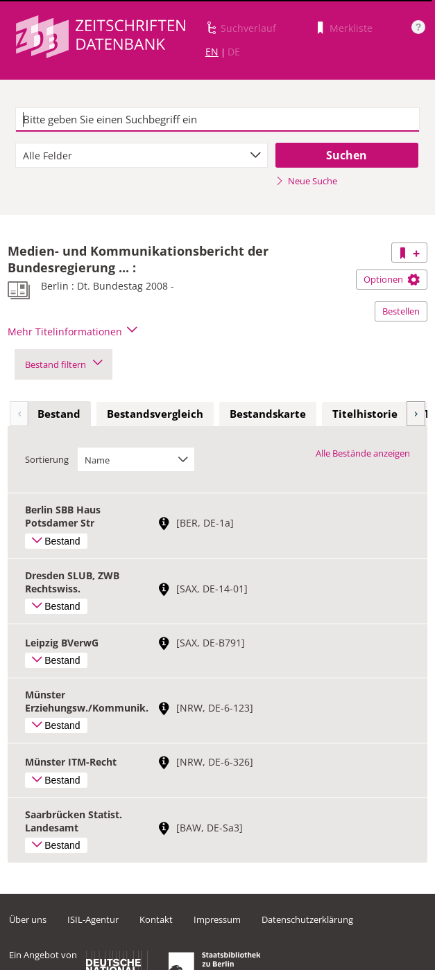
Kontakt (156, 919)
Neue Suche (306, 181)
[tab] (59, 414)
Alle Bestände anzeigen (363, 453)
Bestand (58, 414)
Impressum (217, 919)
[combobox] (141, 155)
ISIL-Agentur (93, 919)
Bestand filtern (63, 364)
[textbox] (217, 119)
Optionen (392, 279)
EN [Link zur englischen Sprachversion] (212, 51)
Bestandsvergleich (155, 414)
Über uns (27, 919)
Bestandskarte (268, 414)
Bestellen (401, 311)
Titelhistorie (365, 414)
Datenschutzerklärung (307, 919)
